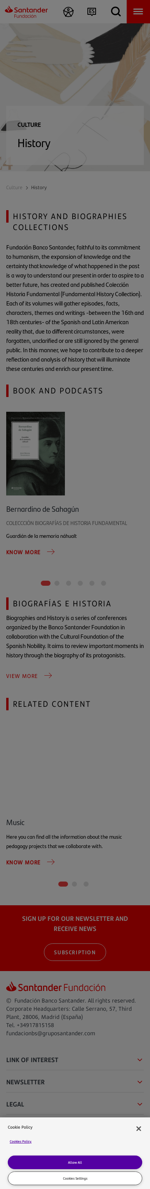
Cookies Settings (75, 1178)
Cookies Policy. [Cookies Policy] (20, 1141)
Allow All (75, 1162)
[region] (75, 1153)
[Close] (138, 1128)
